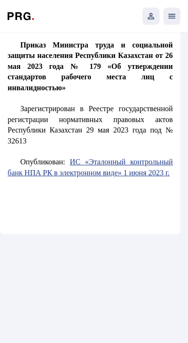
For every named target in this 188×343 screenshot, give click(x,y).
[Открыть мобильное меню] (171, 16)
